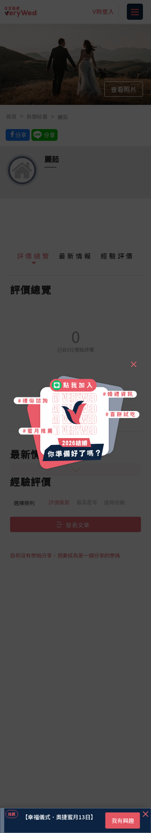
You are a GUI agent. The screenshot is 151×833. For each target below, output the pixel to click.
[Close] (133, 360)
